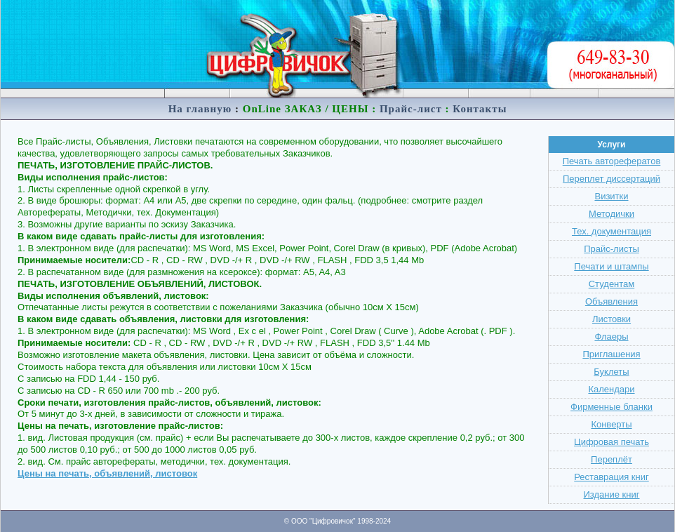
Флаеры (611, 336)
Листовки (611, 319)
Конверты (611, 424)
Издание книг (612, 494)
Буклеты (611, 371)
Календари (611, 389)
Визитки (611, 196)
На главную (200, 108)
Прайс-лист (411, 108)
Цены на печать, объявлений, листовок (107, 473)
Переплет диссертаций (611, 178)
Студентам (612, 284)
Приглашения (611, 354)
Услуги (612, 144)
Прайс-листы (611, 249)
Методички (611, 213)
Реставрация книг (611, 477)
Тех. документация (611, 231)
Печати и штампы (611, 266)
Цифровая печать (611, 442)
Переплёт (611, 459)
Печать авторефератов (612, 161)
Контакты (480, 108)
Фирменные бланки (611, 406)
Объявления (611, 301)
